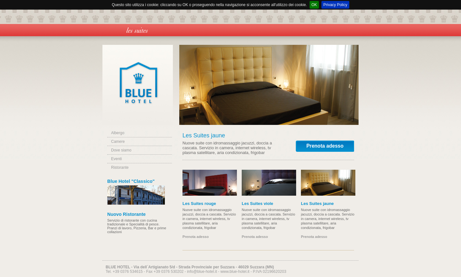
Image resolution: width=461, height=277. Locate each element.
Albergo (117, 133)
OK (314, 5)
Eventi (116, 159)
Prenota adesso (325, 146)
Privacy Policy (335, 5)
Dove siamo (121, 150)
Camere (118, 141)
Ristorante (120, 167)
